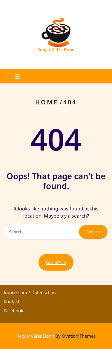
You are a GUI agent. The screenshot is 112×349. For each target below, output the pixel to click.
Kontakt (11, 301)
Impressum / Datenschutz (30, 292)
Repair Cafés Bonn (56, 49)
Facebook (13, 311)
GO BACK (56, 262)
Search (93, 232)
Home (46, 102)
